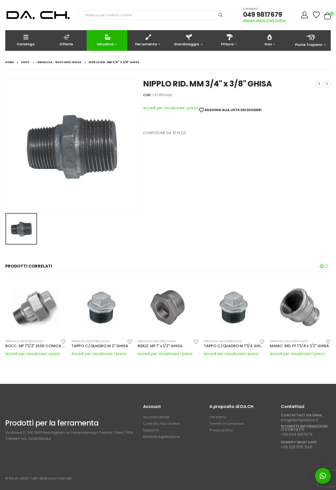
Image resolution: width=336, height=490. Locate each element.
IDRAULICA (12, 341)
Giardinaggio (186, 40)
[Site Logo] (38, 15)
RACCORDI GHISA (31, 341)
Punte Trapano (310, 40)
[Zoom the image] (31, 406)
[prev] (319, 84)
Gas (268, 40)
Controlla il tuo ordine (161, 423)
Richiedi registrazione (161, 436)
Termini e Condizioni (226, 423)
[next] (327, 84)
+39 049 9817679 (296, 434)
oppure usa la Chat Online (264, 20)
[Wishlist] (316, 15)
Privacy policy (221, 430)
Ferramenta (146, 40)
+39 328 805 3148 (296, 447)
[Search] (220, 15)
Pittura (227, 40)
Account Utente (156, 417)
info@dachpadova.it (299, 420)
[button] (321, 266)
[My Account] (305, 15)
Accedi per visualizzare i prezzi (170, 108)
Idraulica (105, 40)
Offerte (66, 40)
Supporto (151, 430)
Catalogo (26, 40)
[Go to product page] (35, 306)
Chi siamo (218, 417)
